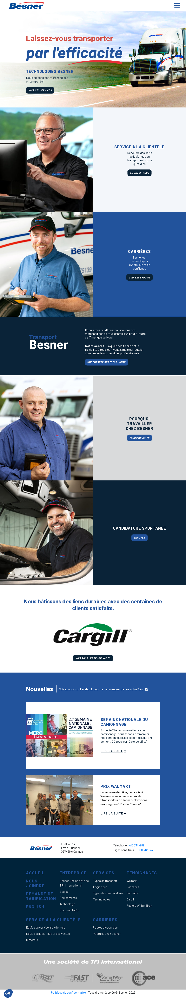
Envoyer (139, 537)
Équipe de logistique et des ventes (48, 933)
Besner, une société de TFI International (74, 883)
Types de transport (105, 880)
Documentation (70, 910)
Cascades (133, 887)
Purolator (133, 893)
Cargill (130, 899)
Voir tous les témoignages (93, 658)
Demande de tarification (41, 896)
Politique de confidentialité (68, 992)
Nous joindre (35, 883)
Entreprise (73, 872)
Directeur (32, 940)
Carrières (105, 919)
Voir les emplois (139, 277)
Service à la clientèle (53, 919)
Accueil (35, 872)
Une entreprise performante (106, 362)
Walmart (132, 880)
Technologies (101, 899)
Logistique (100, 887)
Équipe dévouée (139, 437)
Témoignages (142, 872)
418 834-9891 (137, 845)
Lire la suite (112, 751)
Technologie (67, 904)
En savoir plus (139, 172)
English (35, 906)
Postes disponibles (105, 927)
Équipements (68, 897)
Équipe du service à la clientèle (45, 927)
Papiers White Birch (139, 905)
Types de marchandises (108, 893)
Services (104, 872)
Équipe (64, 891)
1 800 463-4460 (146, 850)
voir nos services (40, 90)
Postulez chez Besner (107, 933)
